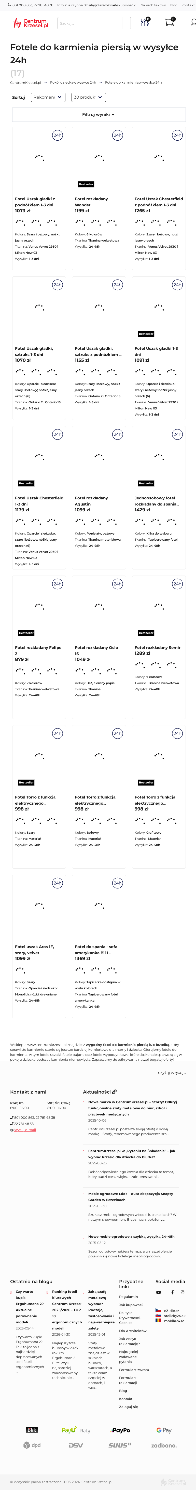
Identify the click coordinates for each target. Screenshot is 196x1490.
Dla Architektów (152, 5)
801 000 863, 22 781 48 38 (30, 5)
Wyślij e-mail (25, 1130)
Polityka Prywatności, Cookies (130, 1318)
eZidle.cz (167, 1311)
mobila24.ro (170, 1321)
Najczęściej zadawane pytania (128, 1357)
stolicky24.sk (171, 1316)
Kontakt (125, 1399)
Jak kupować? (123, 5)
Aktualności (100, 1092)
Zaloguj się (128, 1407)
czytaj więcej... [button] (172, 1072)
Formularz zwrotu (134, 1370)
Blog (173, 5)
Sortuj (18, 97)
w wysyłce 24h (73, 82)
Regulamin (99, 5)
